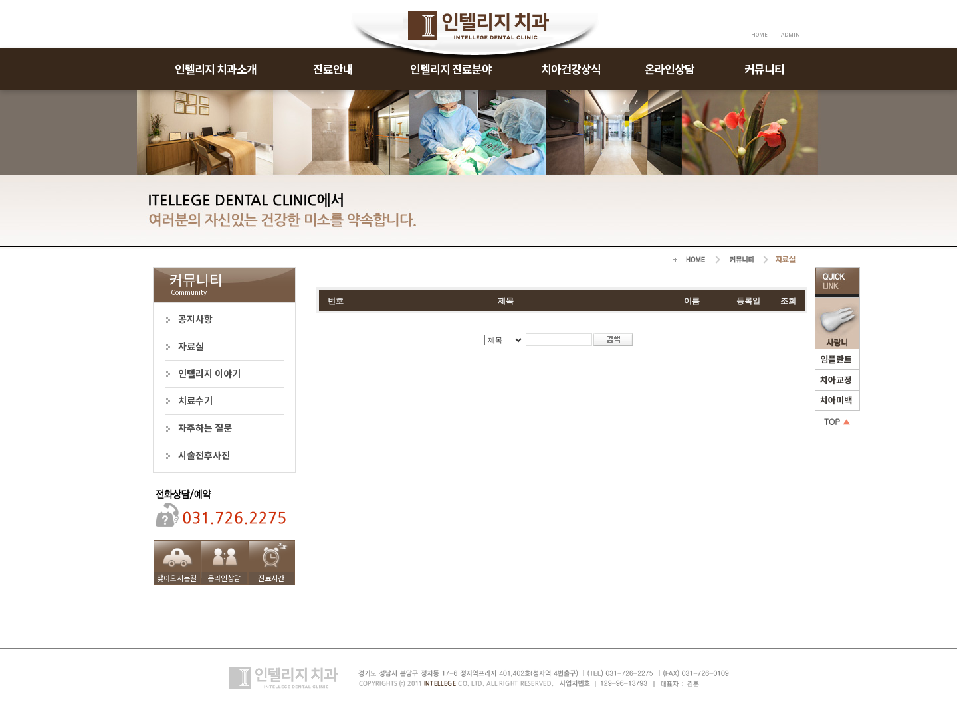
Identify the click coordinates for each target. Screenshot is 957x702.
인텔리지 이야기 (209, 373)
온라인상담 (669, 68)
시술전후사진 (204, 455)
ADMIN (790, 34)
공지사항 (195, 318)
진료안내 (333, 68)
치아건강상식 (571, 68)
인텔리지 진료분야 (451, 68)
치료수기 (195, 400)
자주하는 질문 (205, 427)
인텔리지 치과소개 (216, 68)
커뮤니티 (764, 68)
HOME (759, 34)
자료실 (191, 346)
